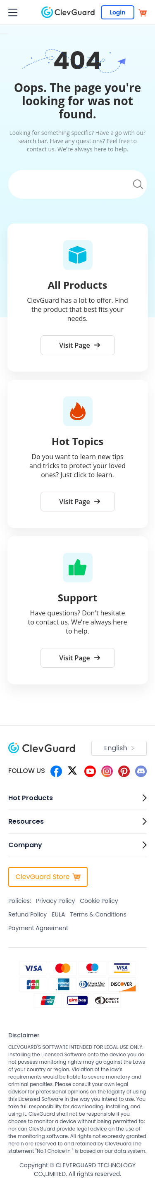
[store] (142, 12)
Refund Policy (27, 914)
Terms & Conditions (98, 914)
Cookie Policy (99, 901)
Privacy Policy (55, 901)
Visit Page (79, 345)
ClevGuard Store (47, 876)
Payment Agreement (38, 928)
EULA (58, 914)
